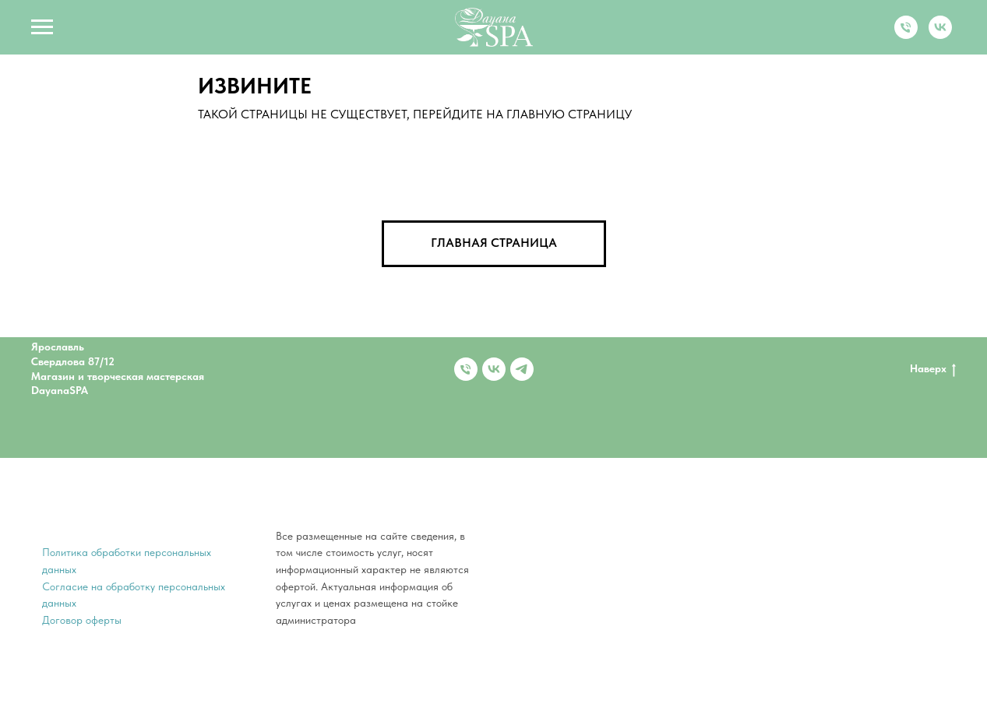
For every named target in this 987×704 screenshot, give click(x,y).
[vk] (940, 34)
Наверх (933, 369)
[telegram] (522, 369)
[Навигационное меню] (42, 27)
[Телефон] (906, 34)
